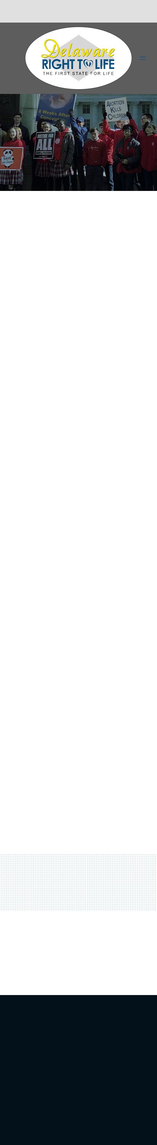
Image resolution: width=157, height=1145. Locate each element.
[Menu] (143, 58)
